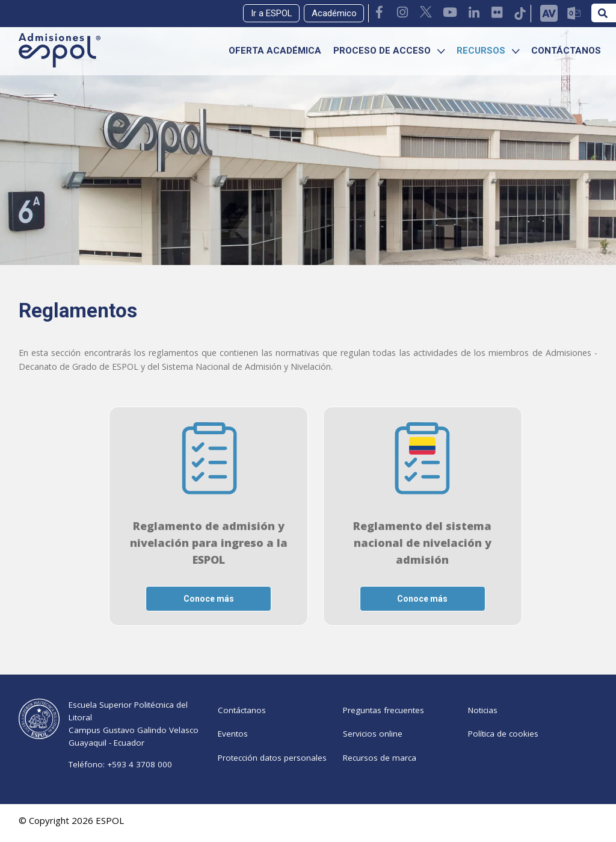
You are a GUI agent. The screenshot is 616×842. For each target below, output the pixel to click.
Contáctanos (242, 713)
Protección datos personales (272, 771)
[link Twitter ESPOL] (426, 14)
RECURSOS (488, 50)
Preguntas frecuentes (383, 713)
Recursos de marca (379, 771)
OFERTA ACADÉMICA (275, 50)
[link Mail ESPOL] (573, 13)
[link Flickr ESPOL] (497, 13)
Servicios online (372, 742)
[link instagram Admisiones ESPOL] (403, 13)
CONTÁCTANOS (566, 50)
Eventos (233, 742)
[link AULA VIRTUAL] (549, 13)
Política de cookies (503, 742)
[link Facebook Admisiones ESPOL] (380, 13)
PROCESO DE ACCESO (389, 50)
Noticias (482, 713)
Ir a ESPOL (271, 13)
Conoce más (208, 598)
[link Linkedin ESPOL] (474, 13)
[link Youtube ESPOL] (450, 13)
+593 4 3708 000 (139, 764)
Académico (334, 13)
